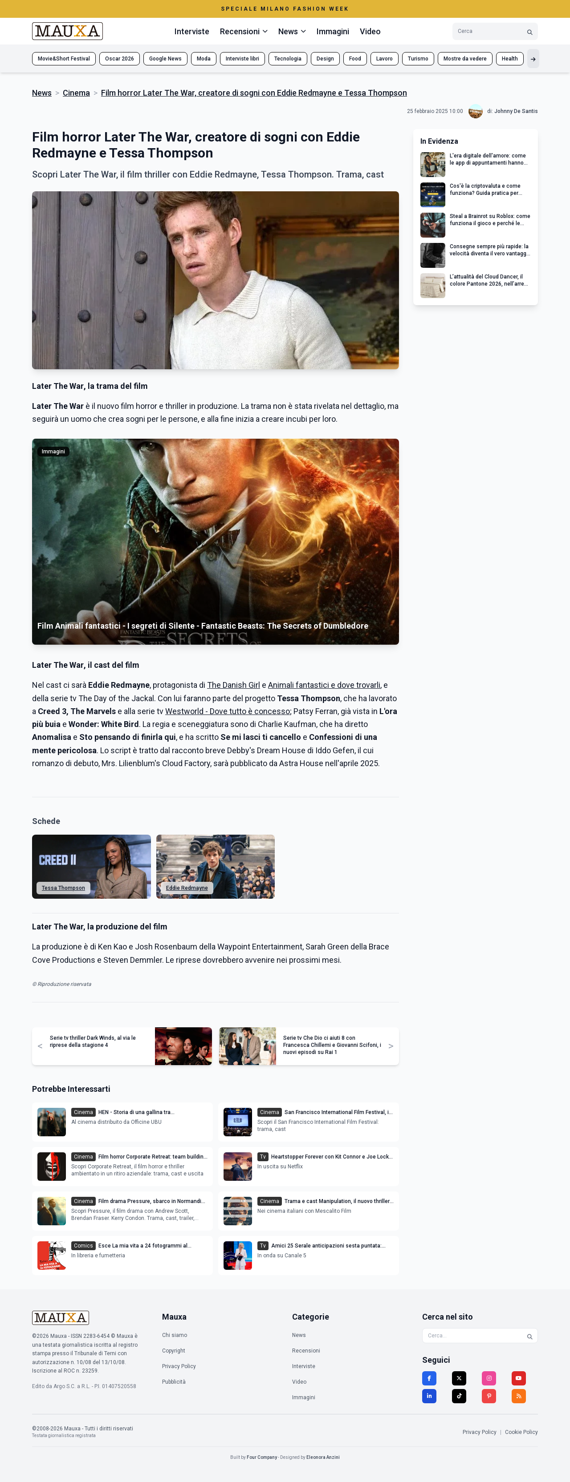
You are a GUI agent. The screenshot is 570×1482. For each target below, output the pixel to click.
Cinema (76, 92)
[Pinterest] (489, 1396)
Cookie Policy (521, 1432)
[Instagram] (489, 1378)
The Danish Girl (233, 685)
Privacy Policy (179, 1366)
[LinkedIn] (429, 1396)
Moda (204, 59)
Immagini (333, 31)
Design (325, 59)
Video (370, 31)
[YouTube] (519, 1378)
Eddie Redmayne (187, 888)
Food (355, 59)
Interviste (192, 31)
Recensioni (306, 1351)
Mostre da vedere (465, 59)
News (42, 92)
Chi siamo (174, 1335)
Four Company (262, 1457)
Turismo (418, 59)
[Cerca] (530, 31)
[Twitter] (459, 1378)
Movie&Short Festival (64, 59)
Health (510, 59)
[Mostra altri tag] (533, 58)
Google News (165, 59)
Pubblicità (174, 1382)
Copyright (173, 1351)
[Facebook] (429, 1378)
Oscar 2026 (119, 59)
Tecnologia (287, 59)
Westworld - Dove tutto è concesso (227, 711)
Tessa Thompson (63, 888)
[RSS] (519, 1396)
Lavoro (384, 59)
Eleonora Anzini (323, 1457)
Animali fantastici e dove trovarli (324, 685)
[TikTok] (459, 1396)
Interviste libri (242, 59)
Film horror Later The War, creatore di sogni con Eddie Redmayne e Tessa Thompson (254, 92)
